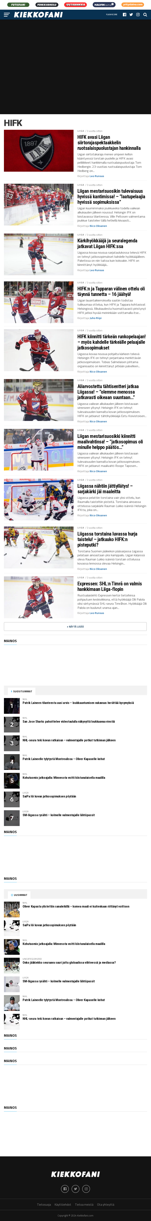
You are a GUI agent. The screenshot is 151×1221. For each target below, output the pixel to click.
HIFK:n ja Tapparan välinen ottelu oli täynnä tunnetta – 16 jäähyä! (111, 291)
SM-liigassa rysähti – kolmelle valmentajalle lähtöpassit (59, 815)
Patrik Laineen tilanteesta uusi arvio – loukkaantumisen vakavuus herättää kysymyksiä (78, 703)
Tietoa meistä (84, 1204)
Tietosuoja (44, 1204)
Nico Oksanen (98, 226)
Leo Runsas (97, 176)
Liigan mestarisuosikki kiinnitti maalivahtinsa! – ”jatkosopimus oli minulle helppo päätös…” (110, 441)
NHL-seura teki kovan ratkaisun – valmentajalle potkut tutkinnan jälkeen (69, 740)
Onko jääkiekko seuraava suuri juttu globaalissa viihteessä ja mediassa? (69, 962)
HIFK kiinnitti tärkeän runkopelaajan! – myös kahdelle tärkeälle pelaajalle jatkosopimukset (111, 342)
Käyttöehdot (63, 1204)
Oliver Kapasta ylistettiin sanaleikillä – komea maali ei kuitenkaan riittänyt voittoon (76, 906)
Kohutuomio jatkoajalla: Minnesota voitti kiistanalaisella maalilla (64, 778)
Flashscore (111, 14)
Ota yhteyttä (105, 1204)
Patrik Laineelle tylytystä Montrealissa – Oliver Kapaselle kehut (64, 759)
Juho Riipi (96, 318)
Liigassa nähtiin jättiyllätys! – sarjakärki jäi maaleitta (105, 488)
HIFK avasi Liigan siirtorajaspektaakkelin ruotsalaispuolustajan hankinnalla (109, 142)
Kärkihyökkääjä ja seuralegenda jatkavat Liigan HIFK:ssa (107, 243)
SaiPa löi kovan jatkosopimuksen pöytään (49, 796)
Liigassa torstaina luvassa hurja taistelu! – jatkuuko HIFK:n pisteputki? (107, 539)
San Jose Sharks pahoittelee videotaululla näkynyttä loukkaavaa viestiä (69, 721)
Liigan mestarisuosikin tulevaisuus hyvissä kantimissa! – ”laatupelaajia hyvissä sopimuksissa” (111, 196)
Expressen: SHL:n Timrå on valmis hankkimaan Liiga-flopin (109, 586)
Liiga (80, 131)
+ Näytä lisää (75, 627)
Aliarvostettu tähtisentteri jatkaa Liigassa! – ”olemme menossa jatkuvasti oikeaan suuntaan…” (108, 392)
